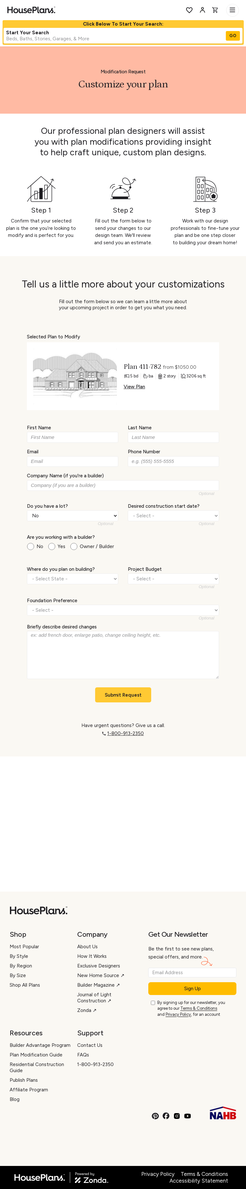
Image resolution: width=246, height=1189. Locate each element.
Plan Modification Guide (36, 1055)
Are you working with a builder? (61, 537)
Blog (15, 1099)
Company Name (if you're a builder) (65, 476)
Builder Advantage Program (40, 1045)
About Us (87, 947)
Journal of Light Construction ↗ (94, 998)
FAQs (83, 1055)
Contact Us (89, 1045)
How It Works (92, 956)
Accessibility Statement (198, 1180)
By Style (19, 956)
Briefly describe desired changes (62, 627)
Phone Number (144, 452)
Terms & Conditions (198, 1008)
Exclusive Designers (98, 966)
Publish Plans (24, 1080)
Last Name (140, 428)
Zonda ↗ (87, 1010)
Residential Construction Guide (37, 1067)
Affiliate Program (29, 1090)
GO (232, 35)
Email (32, 452)
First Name (39, 428)
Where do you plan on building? (61, 569)
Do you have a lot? (47, 506)
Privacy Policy (178, 1014)
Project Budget (145, 569)
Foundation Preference (52, 600)
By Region (21, 966)
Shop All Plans (25, 985)
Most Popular (24, 947)
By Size (18, 975)
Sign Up (192, 988)
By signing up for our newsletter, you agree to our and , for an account (191, 1009)
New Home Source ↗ (101, 975)
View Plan (134, 387)
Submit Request (123, 695)
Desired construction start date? (164, 506)
